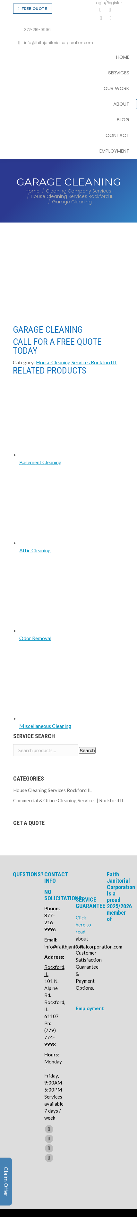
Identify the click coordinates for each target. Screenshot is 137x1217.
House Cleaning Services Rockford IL (76, 283)
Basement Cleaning (40, 383)
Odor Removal (35, 559)
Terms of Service (112, 1152)
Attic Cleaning (35, 471)
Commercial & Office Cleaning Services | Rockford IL (68, 721)
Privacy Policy (117, 1176)
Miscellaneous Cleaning (45, 647)
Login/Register (108, 2)
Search (87, 671)
